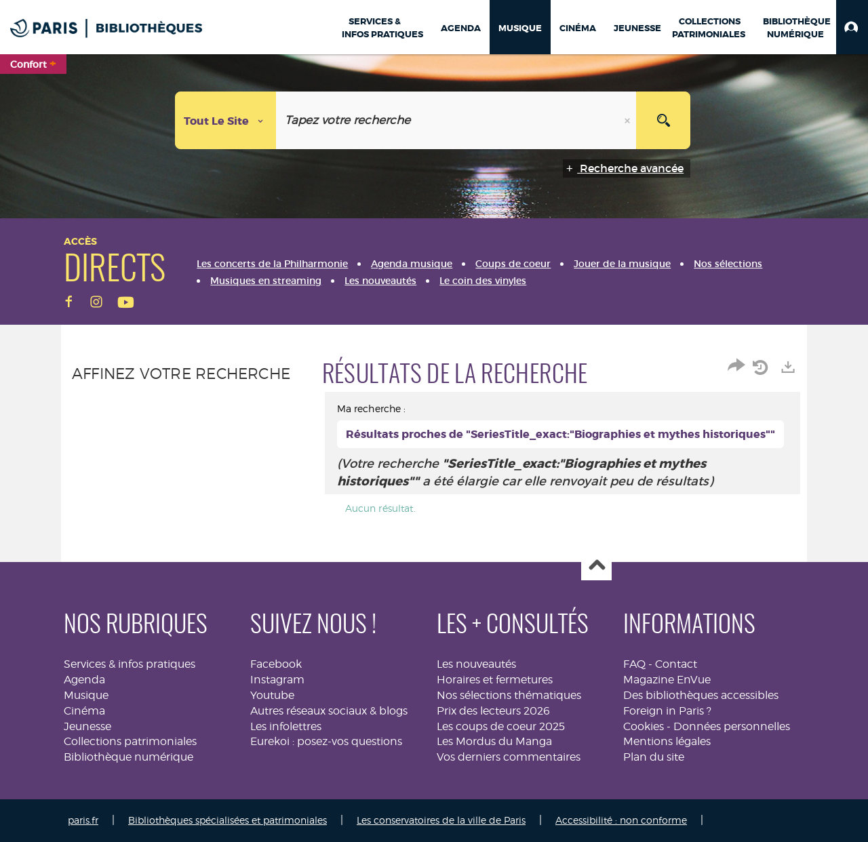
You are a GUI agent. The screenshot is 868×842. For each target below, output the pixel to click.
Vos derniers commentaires (508, 756)
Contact (676, 664)
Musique (86, 695)
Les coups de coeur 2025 (501, 726)
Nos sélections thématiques (509, 695)
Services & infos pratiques (129, 664)
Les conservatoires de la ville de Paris (441, 820)
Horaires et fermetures (495, 679)
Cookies (643, 726)
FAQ (634, 664)
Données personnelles (731, 726)
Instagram (277, 679)
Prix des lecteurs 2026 (493, 710)
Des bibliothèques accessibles (700, 695)
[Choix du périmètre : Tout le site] (226, 120)
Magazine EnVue (667, 679)
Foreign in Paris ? (667, 710)
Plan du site (653, 756)
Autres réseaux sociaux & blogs (329, 710)
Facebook (276, 664)
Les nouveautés (476, 664)
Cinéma (84, 710)
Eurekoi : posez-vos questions (326, 741)
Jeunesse (87, 726)
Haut (596, 565)
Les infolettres (285, 726)
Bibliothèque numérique (128, 756)
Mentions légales (667, 741)
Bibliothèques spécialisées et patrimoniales (227, 820)
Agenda (84, 679)
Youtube (272, 695)
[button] (852, 27)
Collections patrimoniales (130, 741)
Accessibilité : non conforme (621, 820)
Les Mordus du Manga (494, 741)
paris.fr (83, 820)
